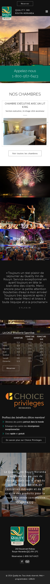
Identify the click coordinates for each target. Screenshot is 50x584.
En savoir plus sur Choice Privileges (24, 440)
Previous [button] (2, 122)
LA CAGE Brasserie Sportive (18, 332)
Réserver (25, 3)
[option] (25, 122)
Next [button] (47, 122)
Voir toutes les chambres (25, 153)
